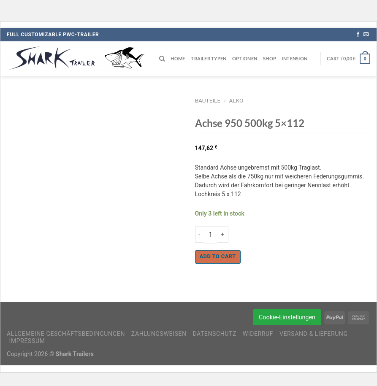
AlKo (236, 100)
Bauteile (208, 100)
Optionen (244, 58)
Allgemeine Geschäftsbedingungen (66, 333)
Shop (269, 58)
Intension (294, 58)
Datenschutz (214, 333)
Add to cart (218, 256)
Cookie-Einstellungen (287, 317)
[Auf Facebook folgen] (358, 35)
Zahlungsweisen (159, 333)
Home (178, 58)
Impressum (27, 340)
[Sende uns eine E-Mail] (366, 35)
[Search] (162, 58)
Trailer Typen (208, 58)
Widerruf (258, 333)
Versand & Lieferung (313, 333)
